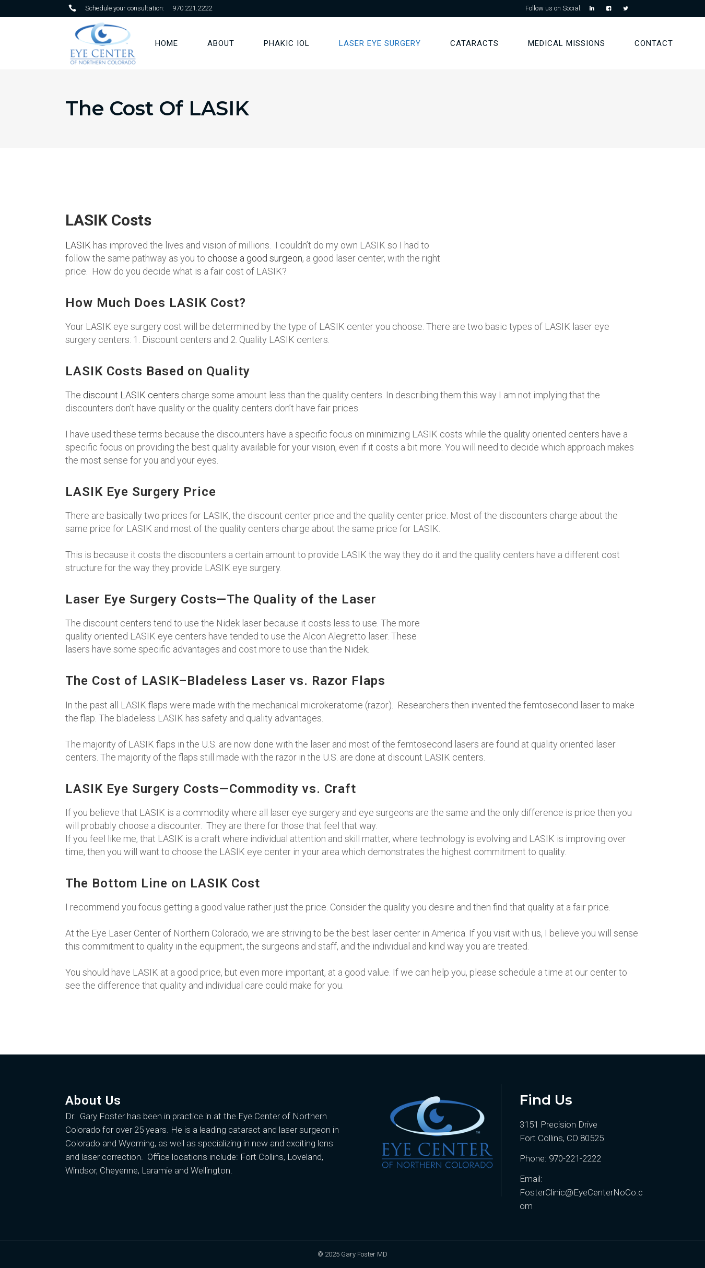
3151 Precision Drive (558, 1124)
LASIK (78, 245)
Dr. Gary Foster (95, 1116)
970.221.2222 (192, 8)
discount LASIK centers (131, 394)
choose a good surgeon (254, 258)
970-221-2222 (575, 1158)
